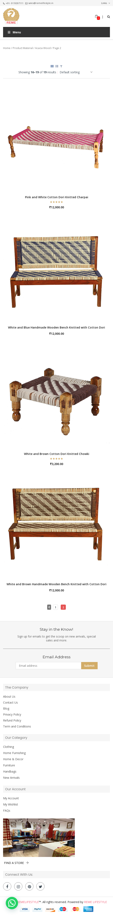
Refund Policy (12, 720)
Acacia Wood (43, 48)
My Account (11, 798)
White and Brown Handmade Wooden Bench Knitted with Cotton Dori (56, 584)
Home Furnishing (14, 753)
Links (105, 3)
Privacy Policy (12, 714)
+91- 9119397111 (13, 3)
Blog (6, 708)
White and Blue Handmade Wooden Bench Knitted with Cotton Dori (56, 327)
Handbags (9, 771)
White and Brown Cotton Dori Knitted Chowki (56, 454)
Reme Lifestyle (95, 902)
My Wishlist (10, 804)
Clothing (8, 746)
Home (6, 48)
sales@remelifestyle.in (39, 3)
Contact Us (10, 702)
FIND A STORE (16, 863)
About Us (9, 696)
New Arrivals (11, 777)
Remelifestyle (28, 902)
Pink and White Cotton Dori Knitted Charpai (56, 197)
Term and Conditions (17, 726)
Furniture (9, 765)
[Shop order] (77, 72)
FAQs (6, 810)
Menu (14, 32)
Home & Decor (13, 759)
